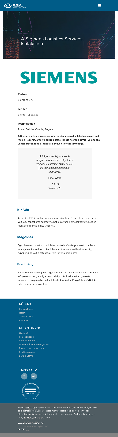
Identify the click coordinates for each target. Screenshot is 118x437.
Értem (21, 429)
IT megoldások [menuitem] (26, 337)
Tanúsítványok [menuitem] (26, 316)
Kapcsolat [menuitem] (24, 320)
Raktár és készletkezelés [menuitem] (31, 348)
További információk (31, 423)
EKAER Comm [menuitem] (26, 355)
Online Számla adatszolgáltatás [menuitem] (34, 344)
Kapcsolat (30, 370)
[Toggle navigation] (99, 5)
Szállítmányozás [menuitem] (27, 352)
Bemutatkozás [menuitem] (26, 309)
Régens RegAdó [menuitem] (27, 340)
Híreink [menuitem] (22, 312)
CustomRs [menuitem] (24, 333)
